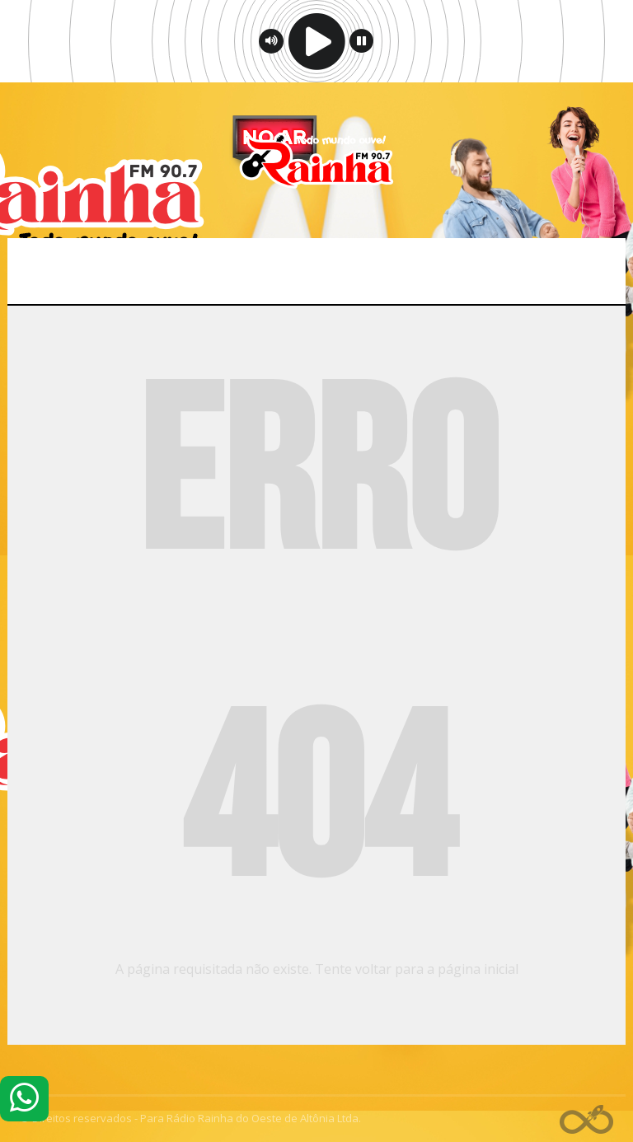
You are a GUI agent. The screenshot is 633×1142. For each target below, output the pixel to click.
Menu (317, 271)
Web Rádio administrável (586, 1119)
